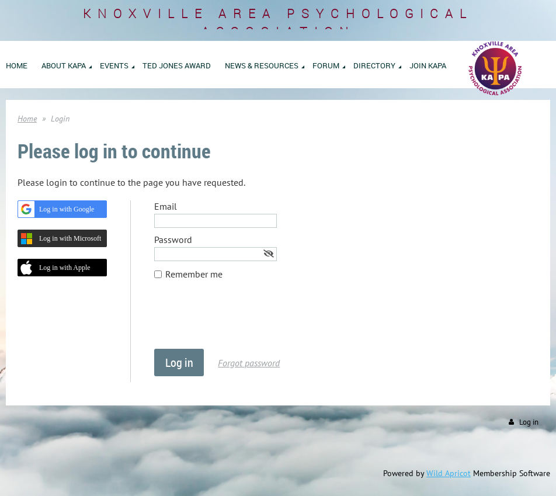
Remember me (194, 274)
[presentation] (243, 320)
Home (27, 118)
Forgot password (249, 363)
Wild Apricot (448, 473)
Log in (528, 422)
